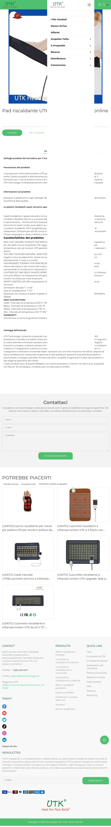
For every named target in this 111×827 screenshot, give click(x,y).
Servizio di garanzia (66, 709)
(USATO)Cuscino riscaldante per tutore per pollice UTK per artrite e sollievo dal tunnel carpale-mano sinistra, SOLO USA (27, 528)
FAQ (89, 686)
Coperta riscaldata (65, 692)
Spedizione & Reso (96, 677)
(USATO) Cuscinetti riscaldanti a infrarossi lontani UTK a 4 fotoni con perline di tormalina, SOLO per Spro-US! (83, 528)
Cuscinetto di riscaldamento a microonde (64, 670)
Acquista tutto (29, 484)
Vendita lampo (11, 484)
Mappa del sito (9, 746)
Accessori (60, 704)
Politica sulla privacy (97, 673)
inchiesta (12, 132)
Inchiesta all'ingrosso (97, 661)
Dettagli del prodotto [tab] (55, 151)
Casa (89, 652)
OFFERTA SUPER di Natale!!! (53, 484)
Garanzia (91, 691)
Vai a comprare (36, 132)
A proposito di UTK (96, 656)
